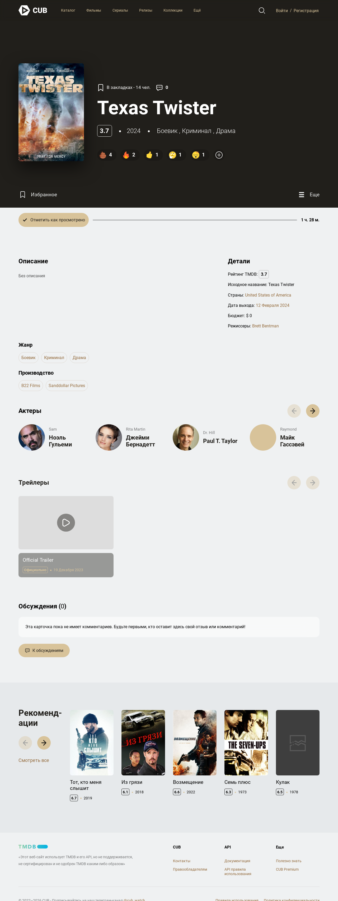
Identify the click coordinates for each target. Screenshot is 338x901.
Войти (282, 10)
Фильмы (93, 10)
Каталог (68, 10)
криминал (197, 131)
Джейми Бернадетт (140, 441)
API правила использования (237, 871)
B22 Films (30, 385)
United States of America (268, 295)
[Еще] (308, 195)
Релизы (145, 10)
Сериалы (120, 10)
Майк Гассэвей (292, 441)
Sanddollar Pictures (67, 385)
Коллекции (172, 10)
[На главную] (33, 10)
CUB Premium (287, 869)
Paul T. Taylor (220, 441)
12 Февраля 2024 (272, 305)
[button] (313, 411)
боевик (167, 131)
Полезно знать (289, 861)
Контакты (181, 861)
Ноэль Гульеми (60, 441)
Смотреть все (33, 760)
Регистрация (306, 10)
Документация (237, 861)
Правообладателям (190, 869)
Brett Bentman (265, 325)
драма (226, 131)
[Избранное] (37, 195)
